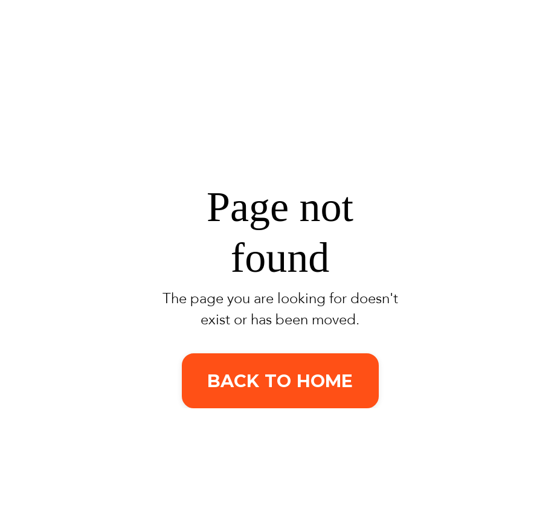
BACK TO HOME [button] (280, 380)
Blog (455, 46)
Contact (511, 46)
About (404, 46)
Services (335, 46)
